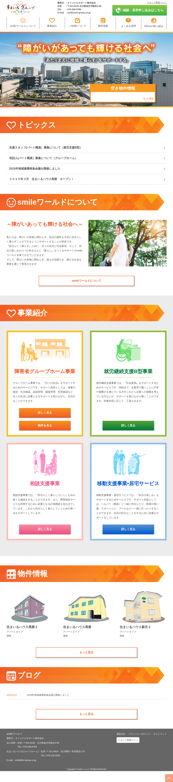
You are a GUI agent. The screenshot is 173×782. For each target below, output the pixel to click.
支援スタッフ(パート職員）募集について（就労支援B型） (50, 148)
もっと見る (147, 98)
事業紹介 (52, 22)
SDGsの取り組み (153, 22)
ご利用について (77, 22)
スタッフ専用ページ (157, 2)
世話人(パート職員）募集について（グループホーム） (48, 160)
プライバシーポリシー (139, 745)
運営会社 (121, 745)
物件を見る (45, 433)
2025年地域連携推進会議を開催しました (38, 172)
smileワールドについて (23, 22)
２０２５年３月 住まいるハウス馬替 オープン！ (46, 184)
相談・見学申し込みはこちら (139, 10)
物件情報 (103, 22)
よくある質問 (128, 22)
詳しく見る (45, 420)
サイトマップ (160, 745)
